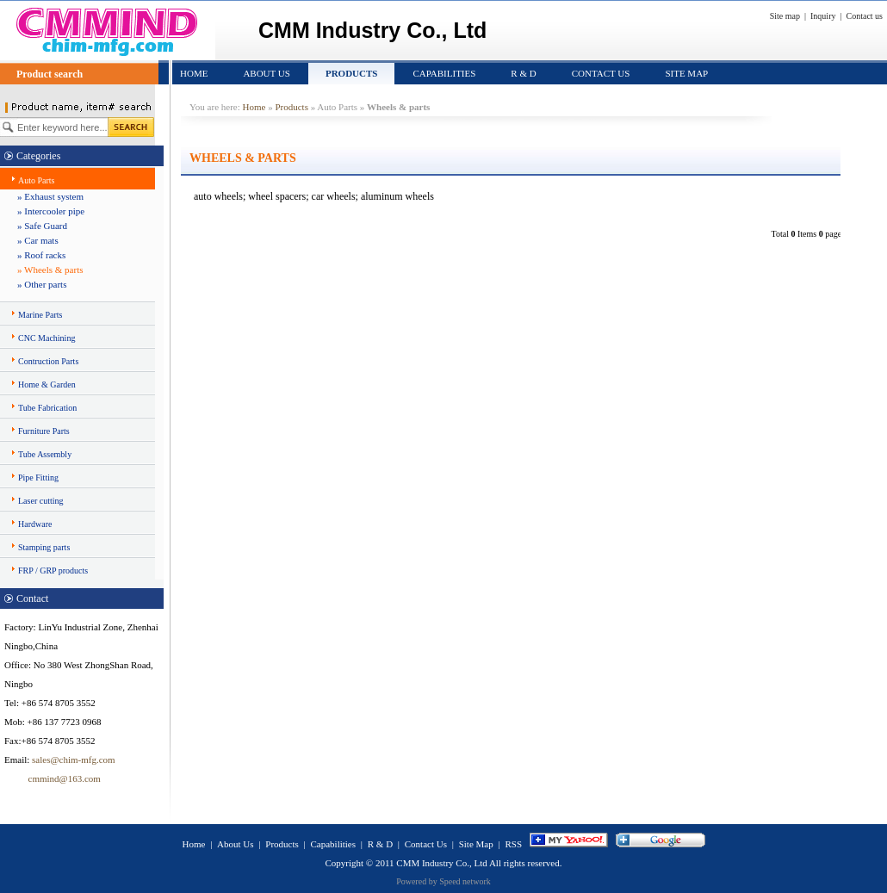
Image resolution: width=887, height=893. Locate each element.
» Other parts (41, 284)
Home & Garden (47, 384)
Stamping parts (44, 547)
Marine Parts (40, 314)
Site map (785, 16)
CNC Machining (46, 338)
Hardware (35, 524)
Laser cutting (40, 500)
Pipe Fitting (38, 477)
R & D (523, 73)
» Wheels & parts (50, 269)
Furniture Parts (44, 431)
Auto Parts (36, 180)
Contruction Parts (48, 361)
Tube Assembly (44, 454)
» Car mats (38, 240)
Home (194, 73)
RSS (513, 844)
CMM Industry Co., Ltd (441, 863)
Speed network (465, 881)
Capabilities (443, 73)
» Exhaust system (50, 196)
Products (352, 73)
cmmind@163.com (52, 778)
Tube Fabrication (47, 407)
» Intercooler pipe (50, 211)
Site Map (686, 73)
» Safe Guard (42, 225)
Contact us (865, 16)
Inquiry (822, 16)
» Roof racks (41, 255)
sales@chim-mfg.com (73, 759)
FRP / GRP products (53, 570)
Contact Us (601, 73)
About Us (266, 73)
